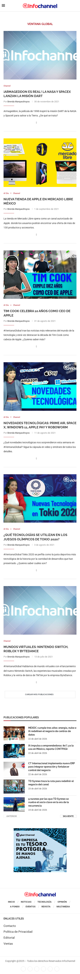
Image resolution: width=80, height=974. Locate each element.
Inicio (11, 901)
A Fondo (15, 906)
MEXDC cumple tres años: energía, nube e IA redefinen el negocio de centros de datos (52, 731)
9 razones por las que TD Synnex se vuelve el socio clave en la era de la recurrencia (48, 802)
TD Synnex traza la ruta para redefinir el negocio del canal (51, 783)
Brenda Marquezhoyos (18, 101)
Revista (46, 906)
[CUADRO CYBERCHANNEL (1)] (40, 830)
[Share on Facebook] (36, 122)
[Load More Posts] (40, 694)
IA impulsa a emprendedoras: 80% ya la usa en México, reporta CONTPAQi (51, 747)
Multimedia (63, 906)
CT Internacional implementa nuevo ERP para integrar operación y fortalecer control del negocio (51, 767)
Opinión (62, 901)
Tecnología (44, 901)
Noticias (26, 901)
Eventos (30, 906)
